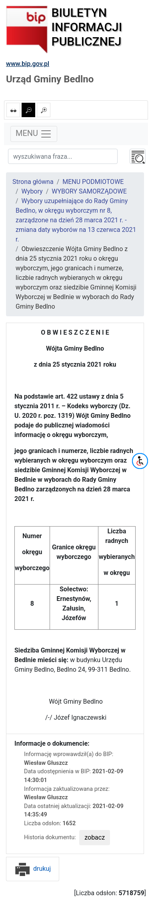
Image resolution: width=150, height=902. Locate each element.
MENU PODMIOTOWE (93, 182)
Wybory (32, 191)
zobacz (94, 837)
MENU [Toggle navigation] (34, 134)
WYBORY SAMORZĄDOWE (89, 191)
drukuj (32, 868)
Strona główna (33, 182)
